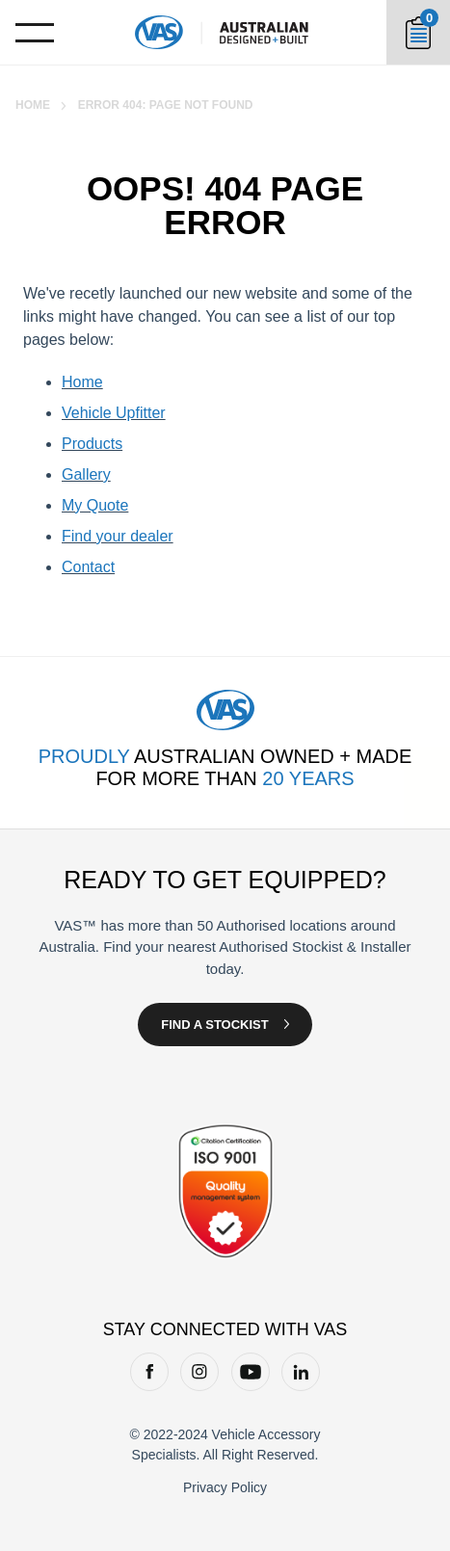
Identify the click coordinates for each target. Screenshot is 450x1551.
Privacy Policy (225, 1487)
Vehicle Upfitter (114, 413)
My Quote (95, 505)
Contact (88, 567)
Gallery (86, 474)
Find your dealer (117, 536)
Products (92, 443)
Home (32, 105)
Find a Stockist (214, 1024)
